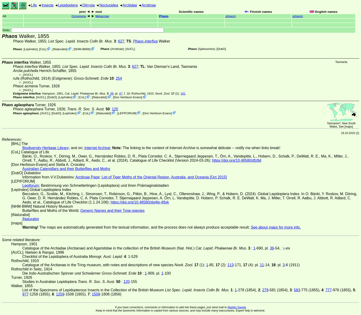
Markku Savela (237, 307)
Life (34, 5)
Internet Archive (97, 148)
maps (348, 126)
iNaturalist (60, 49)
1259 (60, 294)
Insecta (47, 5)
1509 (96, 294)
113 (230, 265)
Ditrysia (88, 5)
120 (115, 109)
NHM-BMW (82, 49)
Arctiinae (149, 5)
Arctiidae (130, 5)
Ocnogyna (78, 16)
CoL (42, 49)
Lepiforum (30, 185)
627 (121, 41)
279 (265, 290)
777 (328, 290)
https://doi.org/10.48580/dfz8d (236, 160)
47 (120, 93)
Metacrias (102, 16)
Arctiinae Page (87, 177)
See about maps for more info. (276, 227)
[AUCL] (130, 49)
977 (25, 294)
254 (119, 78)
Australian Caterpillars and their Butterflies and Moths (66, 169)
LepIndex (30, 49)
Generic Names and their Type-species (112, 211)
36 (272, 248)
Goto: (83, 30)
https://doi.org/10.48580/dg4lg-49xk (140, 202)
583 (297, 290)
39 (111, 93)
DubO (221, 49)
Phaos (164, 16)
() (230, 16)
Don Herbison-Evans (127, 97)
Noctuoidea (108, 5)
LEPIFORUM (127, 113)
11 (262, 265)
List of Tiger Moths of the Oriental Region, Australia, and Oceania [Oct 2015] (164, 177)
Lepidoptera (68, 5)
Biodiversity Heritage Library (45, 148)
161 (183, 93)
